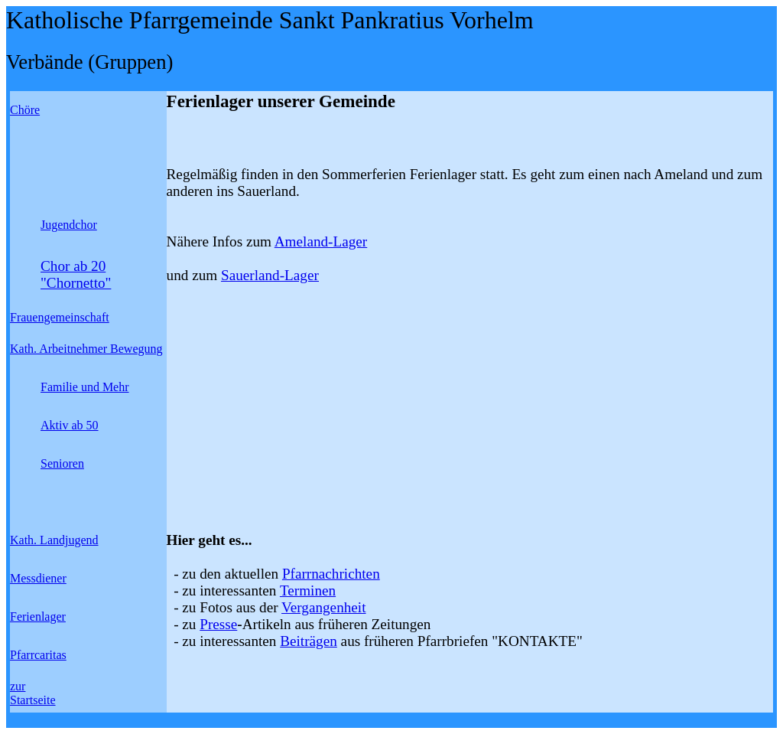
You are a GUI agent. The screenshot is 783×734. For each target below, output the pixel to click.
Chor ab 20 (73, 266)
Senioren (62, 463)
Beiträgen (308, 641)
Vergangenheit (323, 607)
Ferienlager (38, 616)
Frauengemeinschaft (59, 317)
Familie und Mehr (85, 386)
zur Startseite (33, 693)
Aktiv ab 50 (70, 425)
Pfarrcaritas (38, 654)
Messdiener (38, 578)
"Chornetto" (76, 283)
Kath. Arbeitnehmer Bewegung (86, 348)
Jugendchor (69, 224)
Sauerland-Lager (270, 275)
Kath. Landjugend (54, 539)
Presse (218, 624)
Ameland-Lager (321, 241)
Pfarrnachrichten (331, 574)
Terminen (308, 590)
